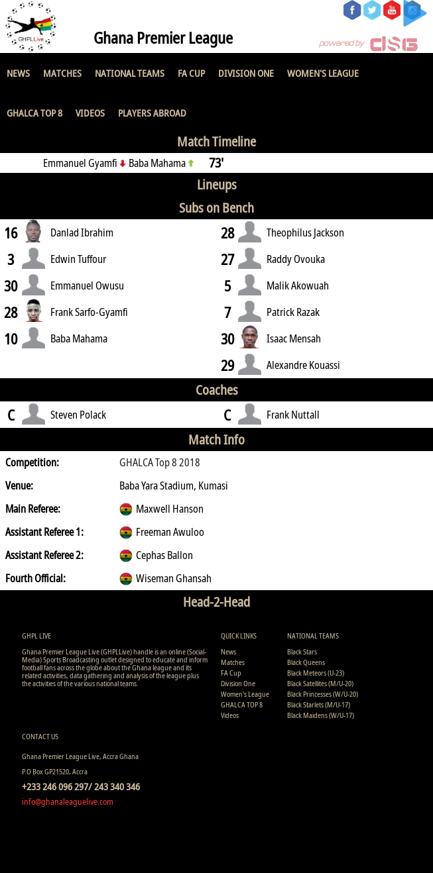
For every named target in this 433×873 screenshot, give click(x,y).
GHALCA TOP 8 (34, 112)
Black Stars (302, 651)
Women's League (323, 72)
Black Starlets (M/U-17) (318, 704)
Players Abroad (152, 112)
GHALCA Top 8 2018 (159, 462)
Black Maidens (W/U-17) (320, 715)
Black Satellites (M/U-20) (320, 683)
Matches (62, 72)
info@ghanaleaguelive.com (67, 801)
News (18, 72)
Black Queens (306, 662)
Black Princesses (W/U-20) (322, 694)
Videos (90, 112)
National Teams (129, 72)
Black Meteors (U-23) (315, 673)
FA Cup (191, 72)
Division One (246, 72)
